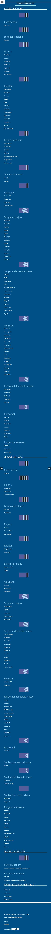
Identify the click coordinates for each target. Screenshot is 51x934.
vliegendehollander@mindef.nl (15, 917)
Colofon (6, 921)
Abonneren (6, 924)
